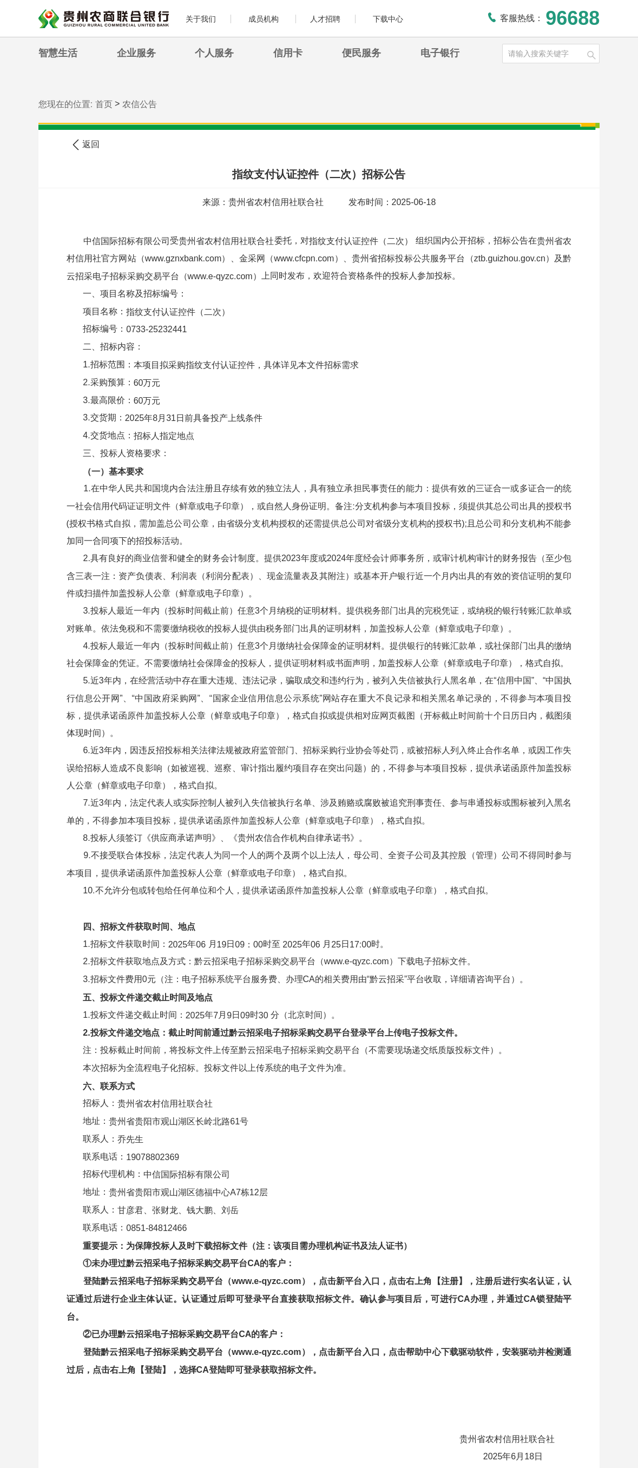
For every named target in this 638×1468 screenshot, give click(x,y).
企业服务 (136, 53)
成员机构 (264, 19)
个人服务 (214, 53)
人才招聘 (325, 19)
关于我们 (201, 19)
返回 (86, 144)
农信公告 (139, 104)
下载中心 (388, 19)
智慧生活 (57, 53)
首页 (104, 104)
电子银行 (439, 53)
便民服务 (361, 53)
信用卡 (287, 53)
